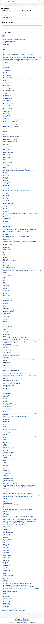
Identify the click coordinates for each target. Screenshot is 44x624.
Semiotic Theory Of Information (10, 404)
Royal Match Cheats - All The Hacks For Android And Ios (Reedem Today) (19, 229)
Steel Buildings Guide (7, 596)
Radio (4, 52)
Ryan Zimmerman (7, 249)
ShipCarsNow (6, 450)
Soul (4, 542)
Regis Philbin (6, 100)
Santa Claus (5, 319)
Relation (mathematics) (8, 103)
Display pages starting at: (7, 17)
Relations (5, 116)
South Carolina (6, 550)
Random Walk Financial (8, 65)
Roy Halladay (6, 228)
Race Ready (5, 42)
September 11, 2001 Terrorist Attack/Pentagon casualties (15, 416)
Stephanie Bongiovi (7, 598)
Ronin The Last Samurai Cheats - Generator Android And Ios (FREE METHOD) (20, 213)
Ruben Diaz (5, 233)
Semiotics (5, 411)
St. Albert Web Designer (8, 575)
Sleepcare (5, 511)
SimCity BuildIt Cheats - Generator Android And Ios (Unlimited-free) (18, 486)
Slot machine (6, 514)
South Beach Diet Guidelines (9, 549)
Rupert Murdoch (6, 237)
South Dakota (6, 552)
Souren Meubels (6, 544)
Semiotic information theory (9, 408)
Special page (2, 5)
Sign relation (5, 477)
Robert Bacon (6, 174)
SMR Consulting (6, 265)
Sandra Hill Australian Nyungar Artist (11, 310)
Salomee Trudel (6, 287)
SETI (4, 262)
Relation (4, 101)
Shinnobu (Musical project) (9, 447)
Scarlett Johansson (7, 344)
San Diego (5, 301)
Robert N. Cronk (6, 183)
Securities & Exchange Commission (11, 380)
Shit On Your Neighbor (8, 454)
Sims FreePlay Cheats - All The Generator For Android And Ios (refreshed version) (21, 495)
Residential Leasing (7, 123)
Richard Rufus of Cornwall (8, 152)
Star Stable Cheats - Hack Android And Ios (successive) (15, 585)
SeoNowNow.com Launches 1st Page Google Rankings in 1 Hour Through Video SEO (22, 413)
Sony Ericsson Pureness (8, 539)
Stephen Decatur (6, 600)
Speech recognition (7, 560)
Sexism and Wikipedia (8, 432)
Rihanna (4, 167)
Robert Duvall (6, 175)
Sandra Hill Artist (6, 308)
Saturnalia (5, 336)
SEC (4, 254)
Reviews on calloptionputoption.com (11, 141)
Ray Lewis (5, 72)
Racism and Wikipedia (8, 51)
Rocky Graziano (6, 192)
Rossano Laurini (6, 224)
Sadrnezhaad (6, 274)
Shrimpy (4, 462)
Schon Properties (6, 352)
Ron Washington (6, 210)
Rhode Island (6, 142)
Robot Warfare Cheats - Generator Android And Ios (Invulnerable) (17, 190)
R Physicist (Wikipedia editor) (9, 41)
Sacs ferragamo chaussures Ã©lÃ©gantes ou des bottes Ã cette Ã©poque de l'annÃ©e (22, 270)
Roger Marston (6, 200)
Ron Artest (5, 206)
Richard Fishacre (6, 147)
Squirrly (4, 573)
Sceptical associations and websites (11, 345)
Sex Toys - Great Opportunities (10, 429)
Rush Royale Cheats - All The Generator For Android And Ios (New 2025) (19, 241)
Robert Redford (6, 187)
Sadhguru (5, 272)
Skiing (4, 506)
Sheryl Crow (5, 445)
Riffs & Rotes (6, 164)
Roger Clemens (6, 196)
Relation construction (7, 108)
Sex (3, 427)
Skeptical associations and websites (11, 504)
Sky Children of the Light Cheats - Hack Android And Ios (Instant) (17, 509)
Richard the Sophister (7, 157)
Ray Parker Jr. (6, 74)
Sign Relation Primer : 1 (8, 472)
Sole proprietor (6, 531)
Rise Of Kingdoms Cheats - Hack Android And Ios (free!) (15, 169)
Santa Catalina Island (7, 318)
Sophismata (5, 540)
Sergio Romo (6, 419)
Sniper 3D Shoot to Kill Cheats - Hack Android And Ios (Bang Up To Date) (19, 521)
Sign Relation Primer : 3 (8, 475)
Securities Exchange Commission (10, 381)
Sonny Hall (5, 537)
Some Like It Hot (6, 536)
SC (3, 251)
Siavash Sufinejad (7, 463)
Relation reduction (7, 110)
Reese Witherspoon (7, 98)
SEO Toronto (6, 259)
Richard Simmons (7, 154)
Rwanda (4, 246)
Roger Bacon (6, 195)
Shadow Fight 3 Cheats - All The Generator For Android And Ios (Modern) (19, 436)
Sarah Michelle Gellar (7, 326)
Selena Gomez (6, 386)
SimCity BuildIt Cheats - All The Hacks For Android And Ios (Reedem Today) (20, 485)
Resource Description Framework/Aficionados (13, 128)
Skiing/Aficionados (7, 508)
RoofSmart (5, 216)
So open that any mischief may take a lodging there (14, 524)
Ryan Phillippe (6, 247)
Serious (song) (6, 421)
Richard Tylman (6, 156)
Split (4, 568)
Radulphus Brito (6, 55)
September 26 (6, 418)
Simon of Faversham (7, 491)
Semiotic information (7, 406)
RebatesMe (5, 83)
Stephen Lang (6, 606)
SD (3, 252)
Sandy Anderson (6, 315)
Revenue (5, 137)
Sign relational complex (8, 478)
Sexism (4, 431)
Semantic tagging (7, 393)
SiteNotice (5, 501)
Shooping (5, 457)
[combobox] (22, 29)
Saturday (5, 333)
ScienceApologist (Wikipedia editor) (11, 355)
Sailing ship (5, 280)
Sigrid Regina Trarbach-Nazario (10, 483)
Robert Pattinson (6, 185)
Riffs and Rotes (6, 165)
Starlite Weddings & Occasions (10, 591)
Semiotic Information (7, 403)
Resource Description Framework (10, 126)
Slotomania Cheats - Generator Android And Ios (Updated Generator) (18, 516)
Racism (4, 49)
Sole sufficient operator (8, 532)
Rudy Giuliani (6, 234)
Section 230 (5, 378)
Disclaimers (26, 622)
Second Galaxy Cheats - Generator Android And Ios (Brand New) (17, 373)
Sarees (4, 329)
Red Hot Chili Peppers (8, 92)
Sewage (4, 426)
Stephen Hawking (7, 604)
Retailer (4, 134)
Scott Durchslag (6, 362)
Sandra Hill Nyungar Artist (8, 311)
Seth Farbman (6, 422)
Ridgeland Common (7, 162)
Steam (4, 593)
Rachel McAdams (7, 47)
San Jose (5, 305)
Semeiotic (5, 398)
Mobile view (32, 622)
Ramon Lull (5, 62)
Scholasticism (6, 349)
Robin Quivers (6, 188)
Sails (4, 282)
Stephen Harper (6, 603)
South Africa (5, 545)
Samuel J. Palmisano (7, 300)
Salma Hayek (6, 285)
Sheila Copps (6, 440)
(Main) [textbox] (4, 29)
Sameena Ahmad (7, 298)
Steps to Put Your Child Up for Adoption (11, 608)
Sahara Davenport (7, 275)
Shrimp (4, 460)
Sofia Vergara (6, 527)
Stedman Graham (7, 595)
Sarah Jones (5, 324)
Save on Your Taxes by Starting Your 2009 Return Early (15, 337)
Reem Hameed (6, 96)
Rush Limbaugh (6, 239)
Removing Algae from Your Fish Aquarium (12, 119)
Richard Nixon (6, 151)
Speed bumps (6, 563)
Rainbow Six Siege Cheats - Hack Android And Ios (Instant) (16, 60)
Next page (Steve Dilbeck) (19, 39)
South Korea (5, 554)
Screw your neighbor (7, 367)
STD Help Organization (8, 269)
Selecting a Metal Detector (9, 385)
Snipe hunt (5, 518)
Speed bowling (6, 562)
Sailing (4, 278)
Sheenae (5, 439)
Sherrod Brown (6, 444)
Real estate (5, 80)
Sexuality (5, 434)
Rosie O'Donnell (6, 223)
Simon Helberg (6, 490)
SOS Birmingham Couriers (9, 267)
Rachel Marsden (6, 46)
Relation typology (6, 115)
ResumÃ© (5, 131)
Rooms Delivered (6, 218)
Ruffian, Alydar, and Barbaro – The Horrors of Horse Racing (16, 236)
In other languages (38, 5)
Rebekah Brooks (6, 85)
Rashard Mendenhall (7, 70)
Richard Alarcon (6, 144)
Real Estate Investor (7, 77)
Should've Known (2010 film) (9, 459)
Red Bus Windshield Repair (9, 90)
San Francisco (6, 303)
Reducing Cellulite (7, 95)
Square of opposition (7, 572)
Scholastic (5, 347)
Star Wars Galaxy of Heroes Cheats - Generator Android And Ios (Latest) (19, 586)
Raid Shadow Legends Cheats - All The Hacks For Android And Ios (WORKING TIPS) (22, 57)
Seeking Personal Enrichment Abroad (11, 383)
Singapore (5, 498)
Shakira (4, 437)
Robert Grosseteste (7, 178)
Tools (41, 5)
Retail (4, 133)
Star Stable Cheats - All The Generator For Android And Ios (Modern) (18, 583)
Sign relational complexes (8, 480)
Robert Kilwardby (6, 182)
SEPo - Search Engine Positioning (10, 260)
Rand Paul (5, 64)
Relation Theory (6, 105)
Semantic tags (6, 395)
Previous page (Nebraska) (7, 39)
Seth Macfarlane (6, 424)
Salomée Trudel (6, 288)
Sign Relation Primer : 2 (8, 473)
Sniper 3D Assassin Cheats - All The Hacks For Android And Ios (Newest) (19, 519)
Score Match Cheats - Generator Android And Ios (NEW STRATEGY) (18, 359)
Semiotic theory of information (9, 409)
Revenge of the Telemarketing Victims (11, 136)
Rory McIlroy (5, 219)
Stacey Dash (5, 578)
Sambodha (5, 296)
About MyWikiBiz (19, 622)
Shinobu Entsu (6, 449)
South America (6, 547)
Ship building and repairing (9, 452)
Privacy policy (12, 622)
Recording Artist (6, 87)
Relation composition (7, 106)
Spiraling (5, 567)
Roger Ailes (5, 193)
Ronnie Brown (6, 215)
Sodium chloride (6, 526)
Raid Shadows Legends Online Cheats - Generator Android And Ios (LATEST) (20, 59)
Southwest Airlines (7, 557)
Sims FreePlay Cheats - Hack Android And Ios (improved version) (17, 496)
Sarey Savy (5, 331)
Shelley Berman (6, 442)
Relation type (6, 113)
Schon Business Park (7, 350)
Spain (4, 559)
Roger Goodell (6, 198)
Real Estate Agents (7, 75)
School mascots (6, 354)
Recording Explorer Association (10, 88)
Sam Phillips (5, 293)
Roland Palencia (6, 201)
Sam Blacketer (6, 290)
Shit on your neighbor (7, 455)
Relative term (6, 118)
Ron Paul (5, 208)
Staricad (4, 590)
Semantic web (6, 396)
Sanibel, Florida (6, 316)
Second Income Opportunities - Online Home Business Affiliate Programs (19, 375)
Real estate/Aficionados (8, 82)
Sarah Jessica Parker (7, 323)
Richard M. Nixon (6, 149)
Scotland (5, 360)
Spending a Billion (7, 565)
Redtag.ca (5, 93)
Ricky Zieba (5, 160)
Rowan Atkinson (6, 226)
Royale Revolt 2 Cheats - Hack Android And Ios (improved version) (18, 231)
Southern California (7, 555)
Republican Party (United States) (10, 121)
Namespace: (5, 26)
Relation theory (6, 111)
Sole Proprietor (6, 529)
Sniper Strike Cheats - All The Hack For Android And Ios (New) (17, 522)
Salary (4, 283)
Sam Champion (6, 292)
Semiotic (5, 401)
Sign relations (6, 481)
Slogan (4, 513)
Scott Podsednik (6, 363)
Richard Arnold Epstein (8, 146)
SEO (4, 256)
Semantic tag (6, 391)
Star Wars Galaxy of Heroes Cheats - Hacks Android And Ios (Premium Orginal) (21, 588)
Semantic (5, 388)
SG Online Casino (7, 264)
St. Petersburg (6, 577)
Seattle (4, 372)
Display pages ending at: (7, 22)
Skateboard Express (7, 503)
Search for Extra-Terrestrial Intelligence (11, 370)
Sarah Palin (5, 328)
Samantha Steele (6, 295)
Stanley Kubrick (6, 581)
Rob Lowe (5, 172)
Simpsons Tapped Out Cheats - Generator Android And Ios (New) (17, 493)
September (5, 414)
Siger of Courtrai (6, 468)
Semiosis (5, 400)
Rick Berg (5, 159)
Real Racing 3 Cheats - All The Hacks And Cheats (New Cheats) (17, 78)
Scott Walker (5, 365)
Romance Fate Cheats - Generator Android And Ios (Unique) (16, 205)
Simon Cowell (6, 488)
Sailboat (4, 277)
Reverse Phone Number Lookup (10, 139)
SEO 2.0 (5, 257)
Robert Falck (5, 177)
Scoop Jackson (6, 357)
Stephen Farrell (6, 601)
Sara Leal (5, 321)
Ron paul (5, 211)
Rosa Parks (5, 221)
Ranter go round (6, 69)
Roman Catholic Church (8, 203)
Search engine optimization (9, 368)
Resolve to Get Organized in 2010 (10, 124)
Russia (4, 242)
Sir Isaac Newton (6, 500)
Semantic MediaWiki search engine (11, 390)
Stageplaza (5, 580)
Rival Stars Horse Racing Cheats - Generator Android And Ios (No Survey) (19, 170)
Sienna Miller (6, 465)
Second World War (7, 377)
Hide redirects (7, 32)
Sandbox (5, 306)
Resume (4, 129)
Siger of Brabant (6, 467)
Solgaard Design (6, 534)
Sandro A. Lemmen (7, 313)
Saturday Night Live (7, 334)
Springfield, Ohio (6, 570)
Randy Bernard (6, 67)
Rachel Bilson (6, 44)
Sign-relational (6, 470)
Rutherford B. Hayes (7, 244)
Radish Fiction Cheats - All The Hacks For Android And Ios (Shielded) (18, 54)
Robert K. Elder (6, 180)
